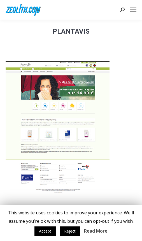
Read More (96, 231)
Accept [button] (45, 231)
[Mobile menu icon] (133, 10)
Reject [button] (70, 231)
